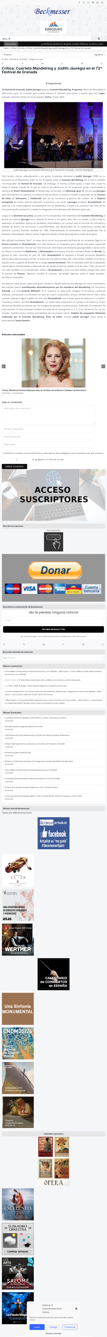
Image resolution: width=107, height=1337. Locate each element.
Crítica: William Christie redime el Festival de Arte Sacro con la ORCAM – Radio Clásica (36, 671)
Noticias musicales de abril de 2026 (18, 752)
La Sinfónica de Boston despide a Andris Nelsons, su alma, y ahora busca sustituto (36, 718)
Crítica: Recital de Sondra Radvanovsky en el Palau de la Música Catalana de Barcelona (37, 735)
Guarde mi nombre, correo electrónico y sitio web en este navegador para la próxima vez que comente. (54, 453)
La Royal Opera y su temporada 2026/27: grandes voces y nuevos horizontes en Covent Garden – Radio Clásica (46, 700)
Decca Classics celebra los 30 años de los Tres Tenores (32, 694)
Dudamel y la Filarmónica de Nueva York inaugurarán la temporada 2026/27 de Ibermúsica (39, 761)
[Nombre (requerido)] (48, 429)
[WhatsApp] (63, 644)
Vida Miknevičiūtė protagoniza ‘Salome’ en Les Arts (24, 726)
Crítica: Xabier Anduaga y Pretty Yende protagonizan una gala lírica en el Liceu (37, 686)
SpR (6, 59)
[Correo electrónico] (102, 644)
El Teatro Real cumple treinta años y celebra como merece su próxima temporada (49, 680)
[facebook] (79, 2)
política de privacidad (57, 636)
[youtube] (93, 2)
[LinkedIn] (43, 644)
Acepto (37, 1327)
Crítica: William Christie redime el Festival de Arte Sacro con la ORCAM (31, 770)
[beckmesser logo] (52, 5)
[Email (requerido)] (48, 436)
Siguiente (98, 54)
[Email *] (53, 620)
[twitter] (84, 2)
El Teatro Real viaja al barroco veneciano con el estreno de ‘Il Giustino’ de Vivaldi (35, 744)
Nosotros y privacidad (53, 1333)
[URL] (48, 444)
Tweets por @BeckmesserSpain (17, 812)
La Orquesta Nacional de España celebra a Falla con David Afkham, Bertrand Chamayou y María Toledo (43, 796)
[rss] (102, 2)
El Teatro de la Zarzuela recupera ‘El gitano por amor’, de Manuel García (31, 787)
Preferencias (70, 1327)
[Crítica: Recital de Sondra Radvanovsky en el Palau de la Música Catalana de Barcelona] (53, 339)
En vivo (40, 59)
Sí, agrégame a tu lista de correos (33, 459)
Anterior (8, 54)
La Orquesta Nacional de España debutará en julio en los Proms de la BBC (32, 778)
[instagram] (88, 2)
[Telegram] (83, 644)
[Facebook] (4, 644)
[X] (24, 644)
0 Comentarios (17, 393)
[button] (76, 1308)
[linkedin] (98, 2)
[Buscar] (99, 39)
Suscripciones (53, 530)
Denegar (53, 1327)
